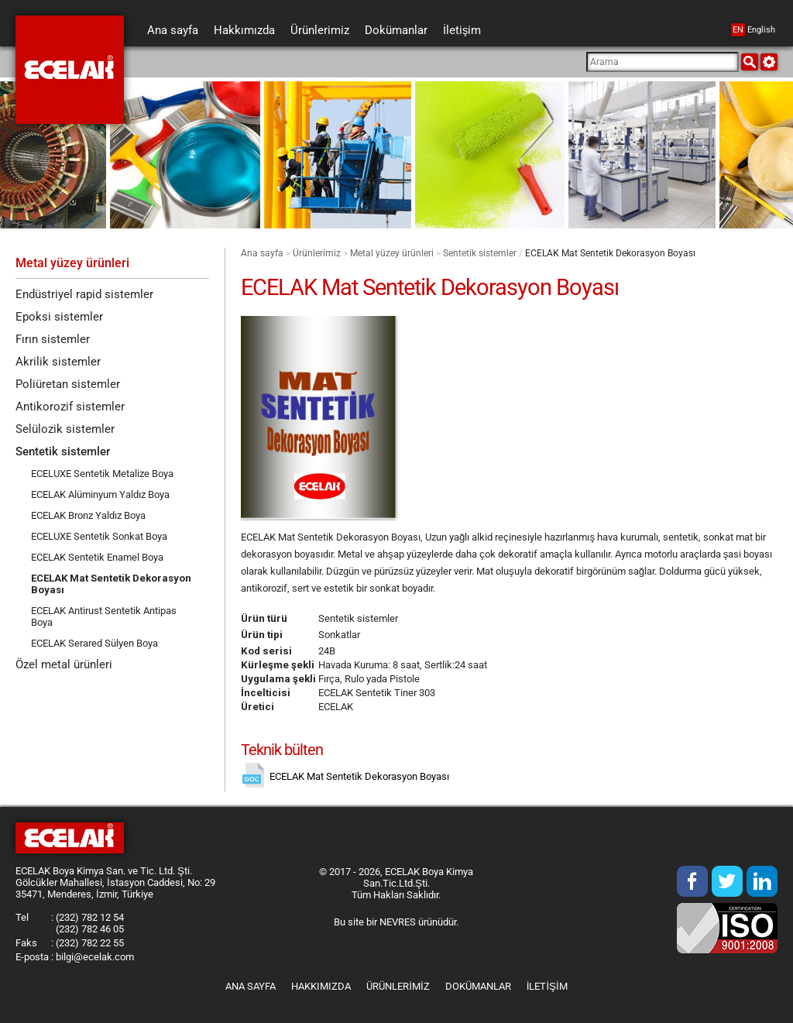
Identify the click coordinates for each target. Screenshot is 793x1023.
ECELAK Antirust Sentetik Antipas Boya (104, 622)
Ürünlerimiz (317, 253)
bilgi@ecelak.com (95, 957)
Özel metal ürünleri (63, 671)
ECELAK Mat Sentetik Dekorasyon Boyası (81, 590)
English (753, 29)
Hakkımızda (321, 986)
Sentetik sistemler (480, 253)
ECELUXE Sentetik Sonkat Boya (99, 542)
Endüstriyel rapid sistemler (84, 295)
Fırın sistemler (52, 341)
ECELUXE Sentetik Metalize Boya (102, 480)
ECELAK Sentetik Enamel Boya (97, 563)
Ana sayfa (262, 253)
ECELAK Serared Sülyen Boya (94, 649)
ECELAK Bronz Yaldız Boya (88, 521)
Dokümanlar (478, 986)
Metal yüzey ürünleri (392, 253)
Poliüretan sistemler (67, 388)
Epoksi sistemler (59, 318)
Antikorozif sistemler (70, 411)
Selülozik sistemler (65, 434)
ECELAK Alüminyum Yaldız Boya (100, 500)
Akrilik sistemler (58, 365)
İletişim (547, 986)
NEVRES (397, 922)
